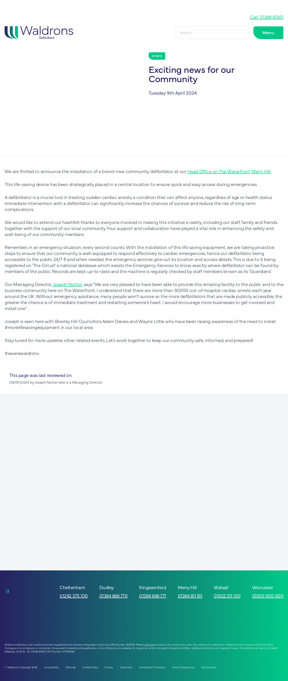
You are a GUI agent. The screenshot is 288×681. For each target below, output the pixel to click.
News (157, 56)
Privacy (109, 667)
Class (213, 667)
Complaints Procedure (152, 667)
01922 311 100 (227, 596)
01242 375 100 (74, 596)
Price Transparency (183, 667)
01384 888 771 (152, 596)
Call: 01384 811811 (266, 17)
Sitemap (71, 667)
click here (149, 644)
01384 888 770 (113, 596)
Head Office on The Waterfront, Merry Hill (229, 171)
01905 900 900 (268, 596)
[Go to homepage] (39, 32)
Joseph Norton (68, 284)
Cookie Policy (90, 667)
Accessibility (51, 667)
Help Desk (126, 667)
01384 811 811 (190, 596)
